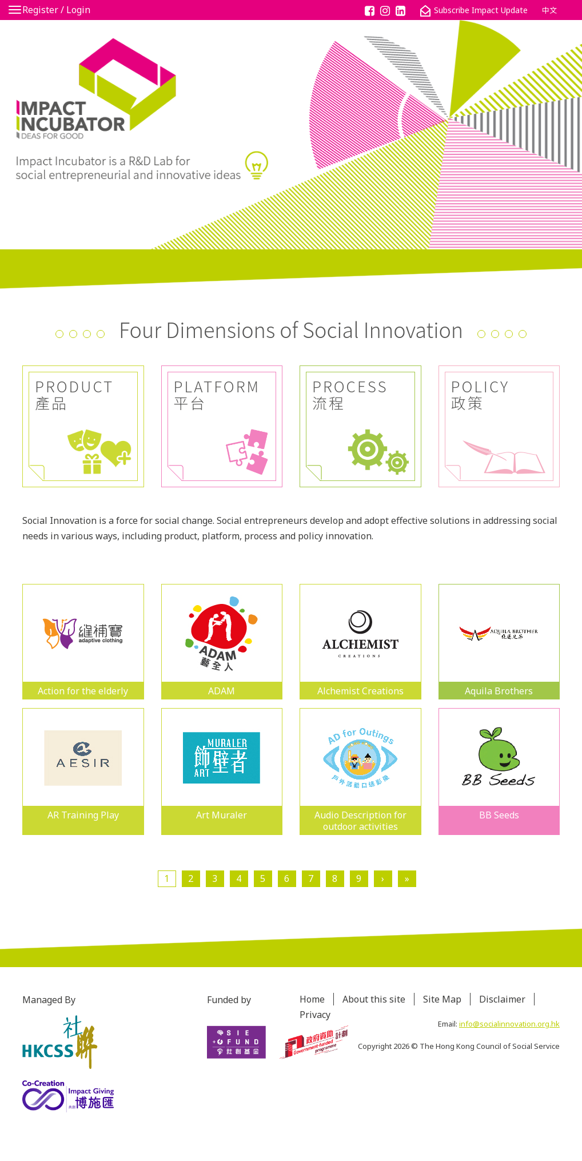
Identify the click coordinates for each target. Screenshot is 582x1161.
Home (312, 999)
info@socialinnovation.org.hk (509, 1024)
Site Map (442, 999)
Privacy (315, 1014)
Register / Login (56, 9)
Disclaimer (502, 999)
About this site (373, 999)
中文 (549, 10)
